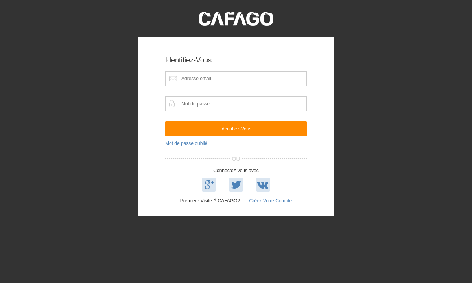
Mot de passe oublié (186, 143)
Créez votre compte (270, 201)
